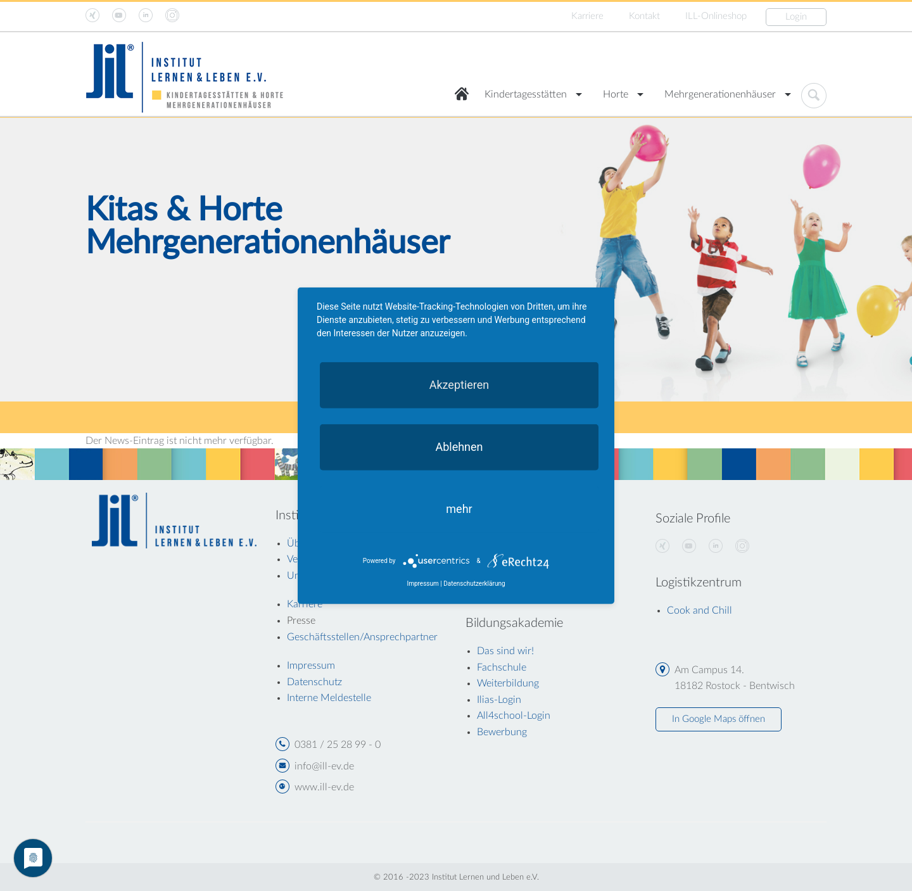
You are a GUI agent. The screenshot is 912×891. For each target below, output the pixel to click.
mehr (459, 508)
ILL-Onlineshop (716, 16)
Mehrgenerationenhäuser (720, 94)
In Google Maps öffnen (718, 719)
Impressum (422, 583)
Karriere (587, 16)
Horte (615, 94)
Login (796, 17)
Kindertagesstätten (525, 94)
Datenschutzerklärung (474, 583)
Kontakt (644, 16)
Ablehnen (459, 446)
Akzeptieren (459, 384)
